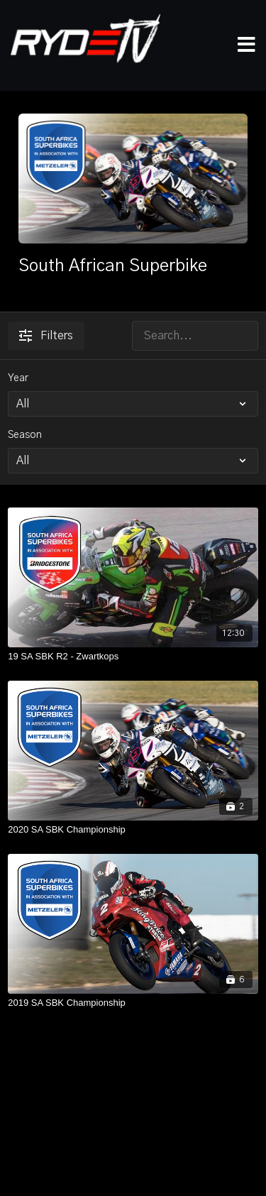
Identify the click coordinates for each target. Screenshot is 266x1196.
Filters (46, 335)
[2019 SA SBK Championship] (133, 1003)
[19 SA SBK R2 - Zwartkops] (133, 656)
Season (25, 435)
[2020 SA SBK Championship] (133, 830)
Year (18, 378)
